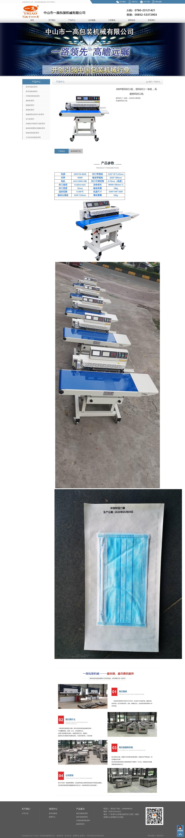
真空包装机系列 (31, 87)
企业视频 (91, 20)
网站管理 (160, 836)
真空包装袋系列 (31, 91)
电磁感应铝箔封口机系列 (35, 114)
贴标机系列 (30, 101)
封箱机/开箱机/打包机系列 (35, 123)
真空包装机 (53, 813)
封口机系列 (30, 119)
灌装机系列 (30, 110)
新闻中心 (52, 817)
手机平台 (135, 2)
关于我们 (51, 20)
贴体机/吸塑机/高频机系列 (35, 128)
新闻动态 (131, 20)
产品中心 (71, 20)
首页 (32, 20)
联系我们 (151, 20)
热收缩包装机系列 (32, 133)
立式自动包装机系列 (33, 137)
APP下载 (146, 2)
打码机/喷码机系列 (33, 96)
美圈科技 (76, 836)
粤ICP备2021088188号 (95, 836)
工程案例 (111, 20)
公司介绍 (25, 813)
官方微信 (123, 2)
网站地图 (158, 2)
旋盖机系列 (30, 105)
